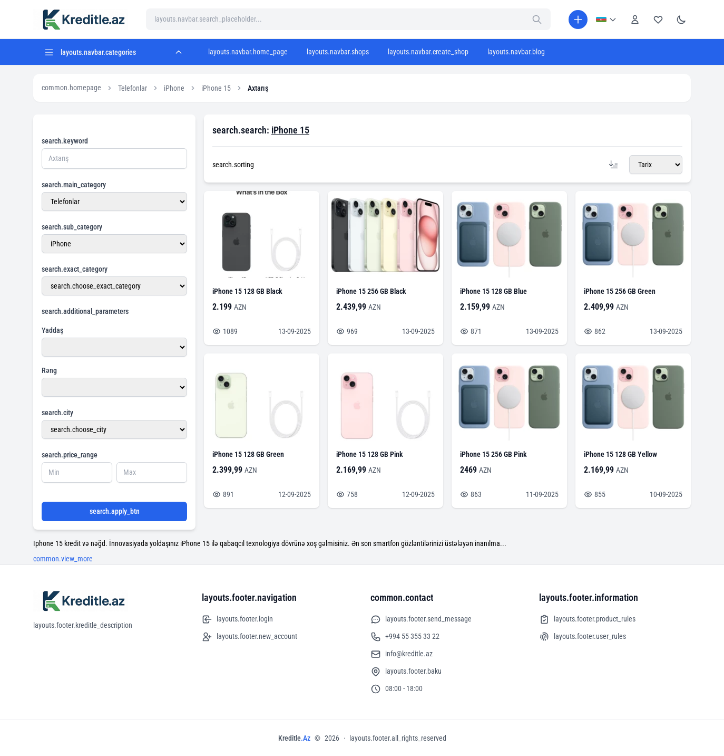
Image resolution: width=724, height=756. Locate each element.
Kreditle (294, 738)
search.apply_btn (115, 511)
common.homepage (71, 87)
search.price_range (69, 455)
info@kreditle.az (401, 654)
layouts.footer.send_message (421, 619)
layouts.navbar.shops (338, 51)
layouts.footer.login (237, 619)
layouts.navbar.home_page (248, 51)
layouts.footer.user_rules (582, 636)
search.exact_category (74, 269)
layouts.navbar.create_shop (428, 51)
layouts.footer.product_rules (587, 619)
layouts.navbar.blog (516, 51)
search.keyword (65, 141)
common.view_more (63, 558)
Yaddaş (52, 330)
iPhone (174, 88)
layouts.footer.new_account (249, 636)
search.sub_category (72, 227)
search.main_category (74, 184)
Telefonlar (132, 88)
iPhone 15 (216, 88)
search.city (57, 412)
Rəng (49, 370)
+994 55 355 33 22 (404, 636)
